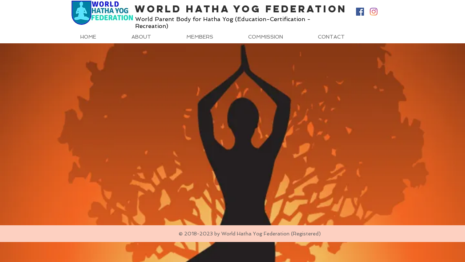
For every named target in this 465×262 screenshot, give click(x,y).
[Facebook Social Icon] (360, 12)
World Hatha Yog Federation (241, 9)
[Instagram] (373, 12)
